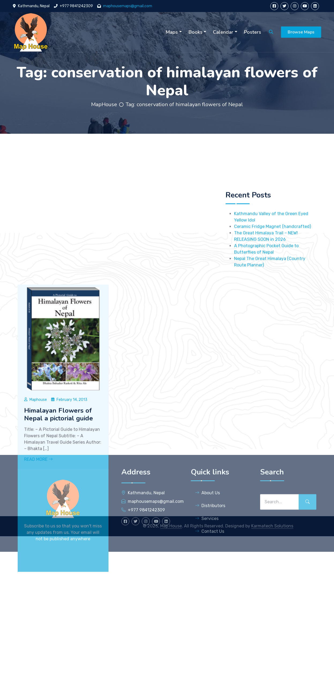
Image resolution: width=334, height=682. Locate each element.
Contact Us (209, 567)
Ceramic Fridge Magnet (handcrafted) (272, 249)
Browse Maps (301, 32)
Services (207, 554)
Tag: (184, 104)
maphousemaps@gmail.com (127, 6)
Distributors (210, 541)
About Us (207, 528)
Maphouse (38, 478)
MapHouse (104, 104)
